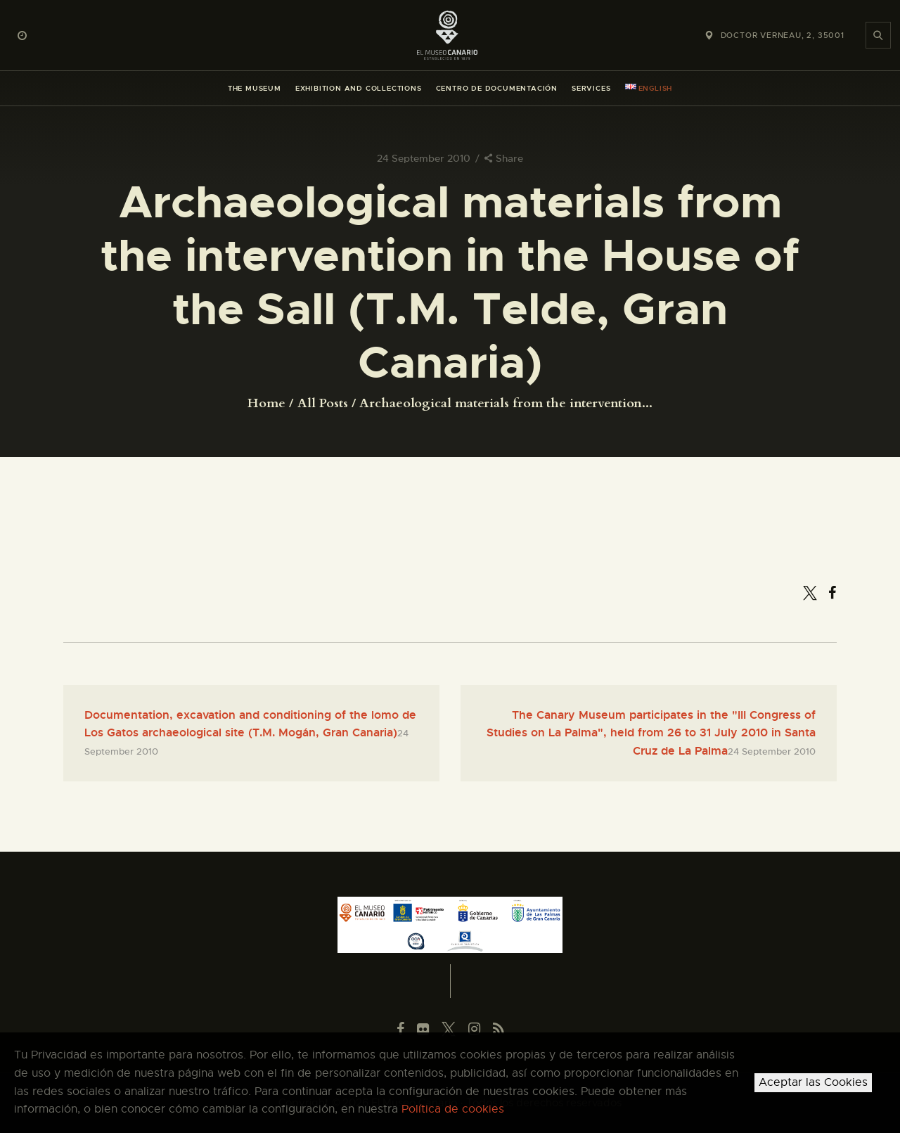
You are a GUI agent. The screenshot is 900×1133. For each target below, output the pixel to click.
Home (266, 403)
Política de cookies (452, 1109)
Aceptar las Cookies (813, 1082)
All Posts (322, 403)
